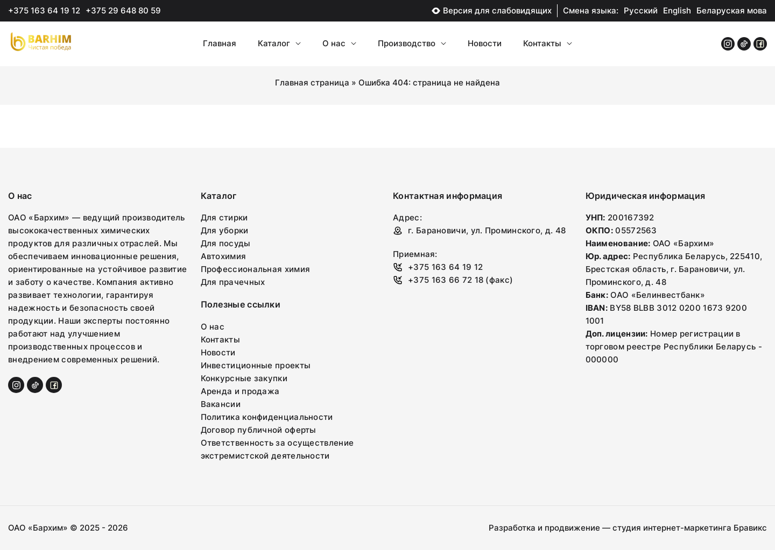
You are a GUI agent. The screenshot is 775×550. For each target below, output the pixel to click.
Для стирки (224, 217)
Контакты (547, 43)
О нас (339, 43)
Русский (641, 10)
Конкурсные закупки (244, 378)
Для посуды (226, 243)
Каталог (279, 43)
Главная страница (312, 82)
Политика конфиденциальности (267, 417)
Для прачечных (233, 282)
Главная (219, 43)
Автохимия (223, 256)
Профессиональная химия (256, 269)
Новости (485, 43)
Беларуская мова (731, 10)
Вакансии (221, 404)
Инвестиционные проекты (256, 365)
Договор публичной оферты (258, 430)
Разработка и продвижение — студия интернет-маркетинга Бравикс (628, 528)
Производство (412, 43)
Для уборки (225, 230)
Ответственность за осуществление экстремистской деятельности (277, 449)
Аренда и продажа (240, 391)
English (677, 10)
